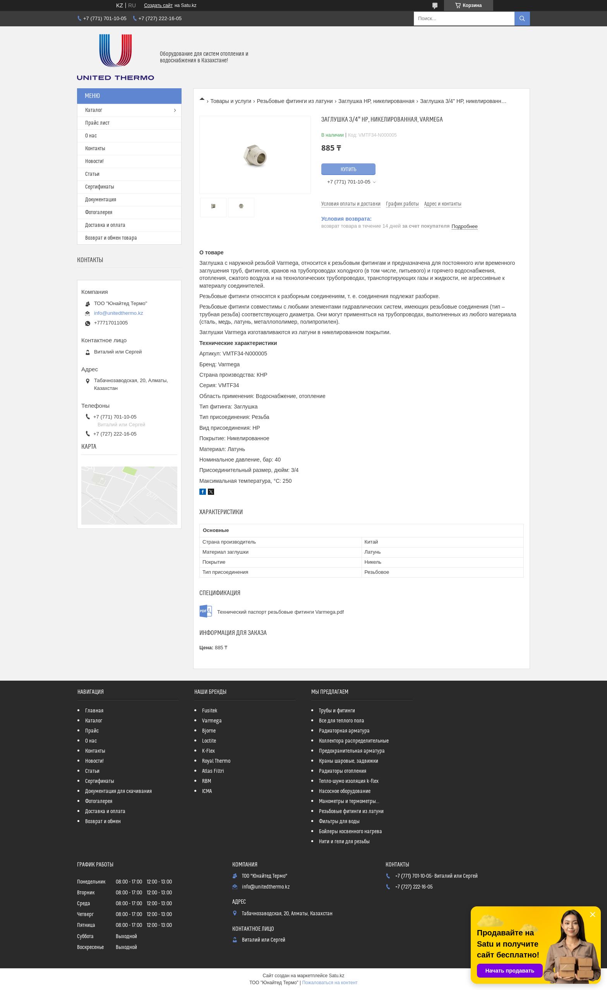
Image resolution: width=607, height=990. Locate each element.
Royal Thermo (216, 761)
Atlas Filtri (213, 771)
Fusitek (210, 711)
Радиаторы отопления (342, 771)
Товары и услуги (230, 101)
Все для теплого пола (341, 721)
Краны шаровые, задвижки (348, 761)
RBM (206, 781)
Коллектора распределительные (354, 741)
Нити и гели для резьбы (344, 842)
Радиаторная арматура (344, 731)
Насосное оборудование (344, 791)
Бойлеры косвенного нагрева (350, 832)
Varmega (212, 721)
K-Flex (208, 751)
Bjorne (209, 731)
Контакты (95, 149)
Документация (100, 200)
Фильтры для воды (339, 821)
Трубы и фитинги (337, 711)
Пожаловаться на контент (329, 982)
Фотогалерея (98, 212)
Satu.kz (336, 975)
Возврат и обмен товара (111, 238)
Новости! (94, 161)
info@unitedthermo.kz (118, 313)
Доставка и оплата (105, 225)
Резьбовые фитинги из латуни (295, 101)
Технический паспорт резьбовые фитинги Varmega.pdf (280, 612)
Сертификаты (99, 187)
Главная (94, 711)
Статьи (92, 174)
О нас (91, 136)
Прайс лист (97, 123)
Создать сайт (158, 5)
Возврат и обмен (103, 821)
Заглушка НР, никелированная (376, 101)
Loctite (209, 741)
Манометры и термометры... (349, 801)
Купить (349, 169)
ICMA (207, 791)
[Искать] (522, 19)
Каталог (93, 110)
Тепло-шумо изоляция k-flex (349, 781)
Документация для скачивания (118, 791)
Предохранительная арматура (352, 751)
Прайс (92, 731)
